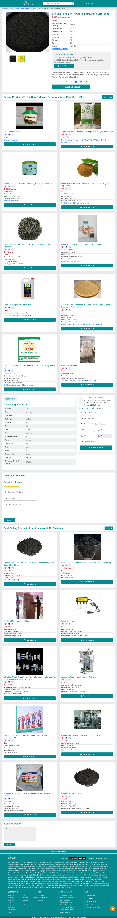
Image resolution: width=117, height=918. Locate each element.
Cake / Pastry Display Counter (40, 876)
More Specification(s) (60, 48)
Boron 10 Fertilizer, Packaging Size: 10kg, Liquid (81, 243)
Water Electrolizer (68, 620)
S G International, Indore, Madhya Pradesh (19, 384)
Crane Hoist (64, 874)
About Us (11, 894)
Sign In (89, 3)
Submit (9, 519)
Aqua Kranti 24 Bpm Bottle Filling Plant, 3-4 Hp (81, 734)
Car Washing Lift (30, 882)
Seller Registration (66, 894)
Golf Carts (11, 886)
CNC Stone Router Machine (58, 872)
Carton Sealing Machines (76, 863)
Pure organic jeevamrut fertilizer (17, 304)
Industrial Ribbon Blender (15, 863)
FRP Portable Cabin (47, 867)
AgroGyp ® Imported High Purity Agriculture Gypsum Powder (87, 130)
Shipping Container (44, 869)
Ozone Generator (65, 886)
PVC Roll (95, 876)
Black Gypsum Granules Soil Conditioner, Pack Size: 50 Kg (86, 562)
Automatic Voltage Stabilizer (28, 874)
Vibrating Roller (83, 861)
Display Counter (91, 863)
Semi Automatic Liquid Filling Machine (64, 880)
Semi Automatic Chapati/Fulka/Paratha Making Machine (80, 882)
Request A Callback (58, 850)
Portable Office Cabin (85, 867)
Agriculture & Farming (13, 7)
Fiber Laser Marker (57, 876)
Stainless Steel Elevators (59, 865)
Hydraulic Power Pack (14, 872)
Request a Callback (71, 86)
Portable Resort (22, 867)
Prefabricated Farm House (98, 865)
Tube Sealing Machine (96, 861)
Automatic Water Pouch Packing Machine (78, 676)
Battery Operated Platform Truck (34, 886)
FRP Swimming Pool (18, 884)
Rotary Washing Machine (76, 872)
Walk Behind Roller (72, 861)
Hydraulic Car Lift (33, 865)
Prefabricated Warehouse (15, 869)
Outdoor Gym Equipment (85, 884)
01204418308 (90, 894)
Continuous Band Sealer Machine (18, 880)
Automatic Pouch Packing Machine (40, 880)
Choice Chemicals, (10, 139)
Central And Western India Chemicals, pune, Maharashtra (81, 323)
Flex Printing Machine (42, 872)
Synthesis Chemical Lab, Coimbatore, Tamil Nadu (79, 379)
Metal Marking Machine (71, 876)
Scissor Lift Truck (45, 865)
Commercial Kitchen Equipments (18, 878)
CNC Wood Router (28, 872)
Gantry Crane (55, 874)
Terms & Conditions (40, 896)
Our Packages (65, 899)
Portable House (84, 865)
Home (4, 7)
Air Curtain (102, 876)
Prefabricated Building (99, 867)
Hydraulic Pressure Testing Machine (19, 876)
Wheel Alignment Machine (53, 882)
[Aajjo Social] (96, 857)
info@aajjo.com (91, 900)
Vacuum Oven (67, 869)
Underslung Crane (44, 874)
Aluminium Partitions (30, 863)
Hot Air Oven (77, 869)
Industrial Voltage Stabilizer (93, 872)
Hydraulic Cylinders (99, 869)
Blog (9, 904)
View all (109, 527)
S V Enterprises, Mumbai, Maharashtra (75, 202)
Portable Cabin (42, 861)
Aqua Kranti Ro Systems (63, 53)
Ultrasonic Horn (47, 878)
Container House (57, 869)
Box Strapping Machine (60, 863)
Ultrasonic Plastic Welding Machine (76, 878)
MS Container (59, 867)
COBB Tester (84, 874)
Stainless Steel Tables (45, 863)
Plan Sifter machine (35, 878)
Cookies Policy (39, 894)
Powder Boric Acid (69, 364)
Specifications (10, 398)
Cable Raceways (58, 878)
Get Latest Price (64, 16)
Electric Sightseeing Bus (101, 884)
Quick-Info (11, 906)
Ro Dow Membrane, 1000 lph (16, 620)
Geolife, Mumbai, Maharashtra (72, 260)
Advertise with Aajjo (66, 896)
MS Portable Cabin (34, 867)
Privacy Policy (38, 899)
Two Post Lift (40, 882)
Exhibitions (11, 908)
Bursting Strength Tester (96, 874)
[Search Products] (44, 2)
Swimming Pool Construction (34, 884)
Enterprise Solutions (67, 908)
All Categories (26, 904)
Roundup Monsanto (12, 130)
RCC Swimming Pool (51, 884)
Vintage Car (19, 886)
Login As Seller (65, 911)
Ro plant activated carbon (72, 792)
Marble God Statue (85, 876)
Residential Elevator (21, 865)
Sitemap (10, 896)
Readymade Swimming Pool (67, 884)
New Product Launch (67, 906)
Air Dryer (80, 880)
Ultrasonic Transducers (95, 878)
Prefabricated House (31, 869)
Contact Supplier (65, 65)
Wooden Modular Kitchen (91, 880)
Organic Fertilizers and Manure (29, 7)
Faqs (9, 911)
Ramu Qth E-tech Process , (14, 262)
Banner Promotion (66, 901)
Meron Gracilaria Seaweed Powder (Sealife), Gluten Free (28, 182)
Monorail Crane (73, 874)
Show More (108, 96)
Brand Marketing (65, 904)
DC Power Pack (87, 869)
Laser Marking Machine (29, 861)
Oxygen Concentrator (52, 886)
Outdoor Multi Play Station (56, 861)
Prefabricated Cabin (71, 867)
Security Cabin (73, 865)
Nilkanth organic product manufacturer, (18, 314)
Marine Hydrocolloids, (11, 199)
